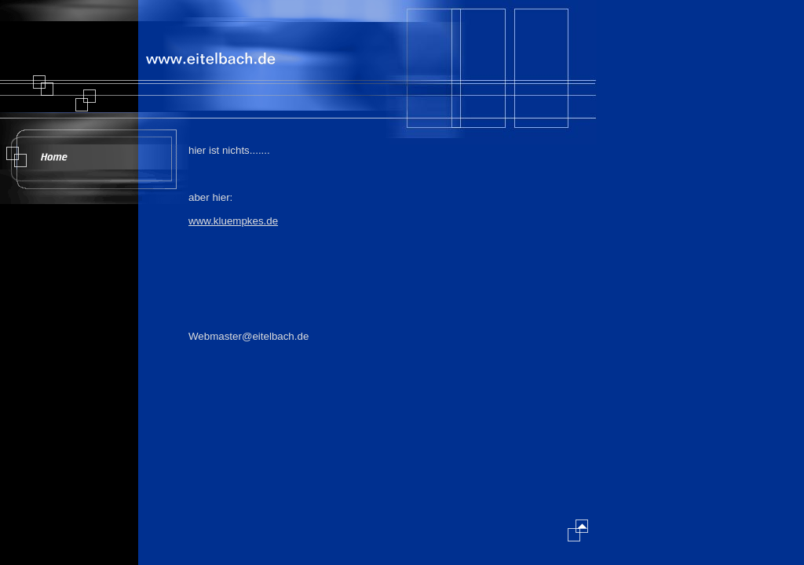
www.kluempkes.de (233, 221)
